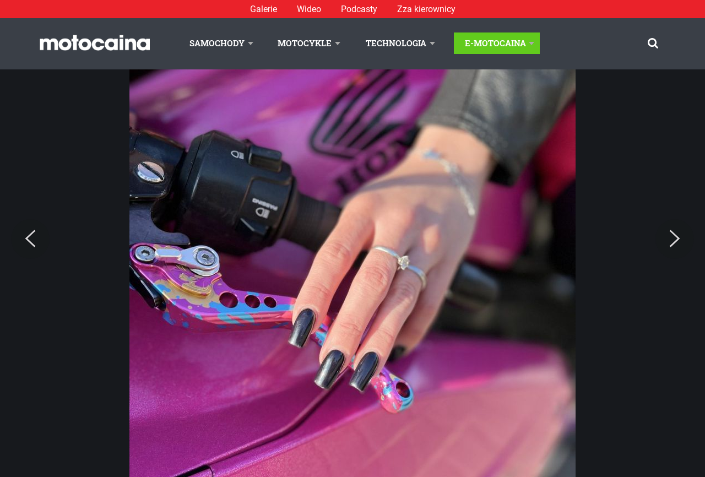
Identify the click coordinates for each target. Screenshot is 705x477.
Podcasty (359, 9)
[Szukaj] (653, 43)
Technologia (396, 42)
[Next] (674, 239)
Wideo (309, 9)
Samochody (217, 42)
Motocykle (305, 42)
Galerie (263, 9)
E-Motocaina (495, 42)
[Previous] (30, 239)
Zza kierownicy (426, 9)
